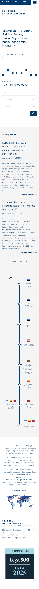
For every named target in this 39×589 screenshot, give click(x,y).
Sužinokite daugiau (19, 491)
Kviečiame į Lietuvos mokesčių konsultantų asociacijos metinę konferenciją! (14, 148)
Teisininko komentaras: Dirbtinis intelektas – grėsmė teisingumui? (18, 206)
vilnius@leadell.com (18, 538)
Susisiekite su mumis (18, 55)
